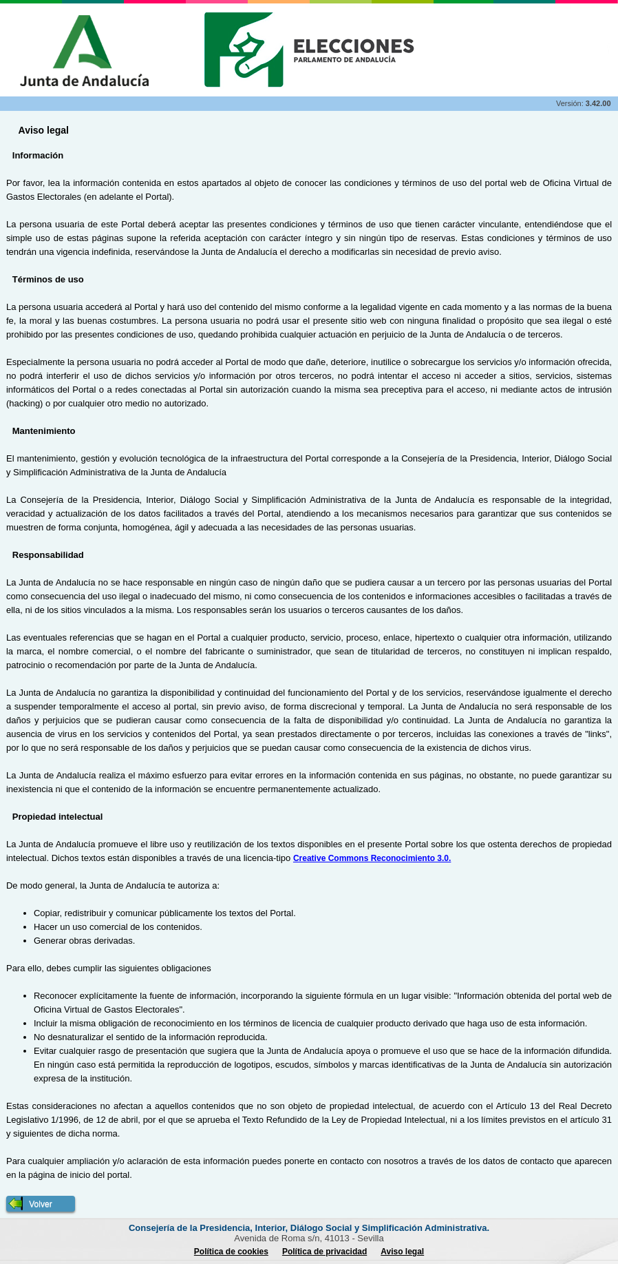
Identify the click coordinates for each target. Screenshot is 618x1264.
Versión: (571, 103)
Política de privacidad (324, 1251)
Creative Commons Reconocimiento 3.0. (372, 858)
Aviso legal (402, 1251)
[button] (40, 1204)
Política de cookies (231, 1251)
